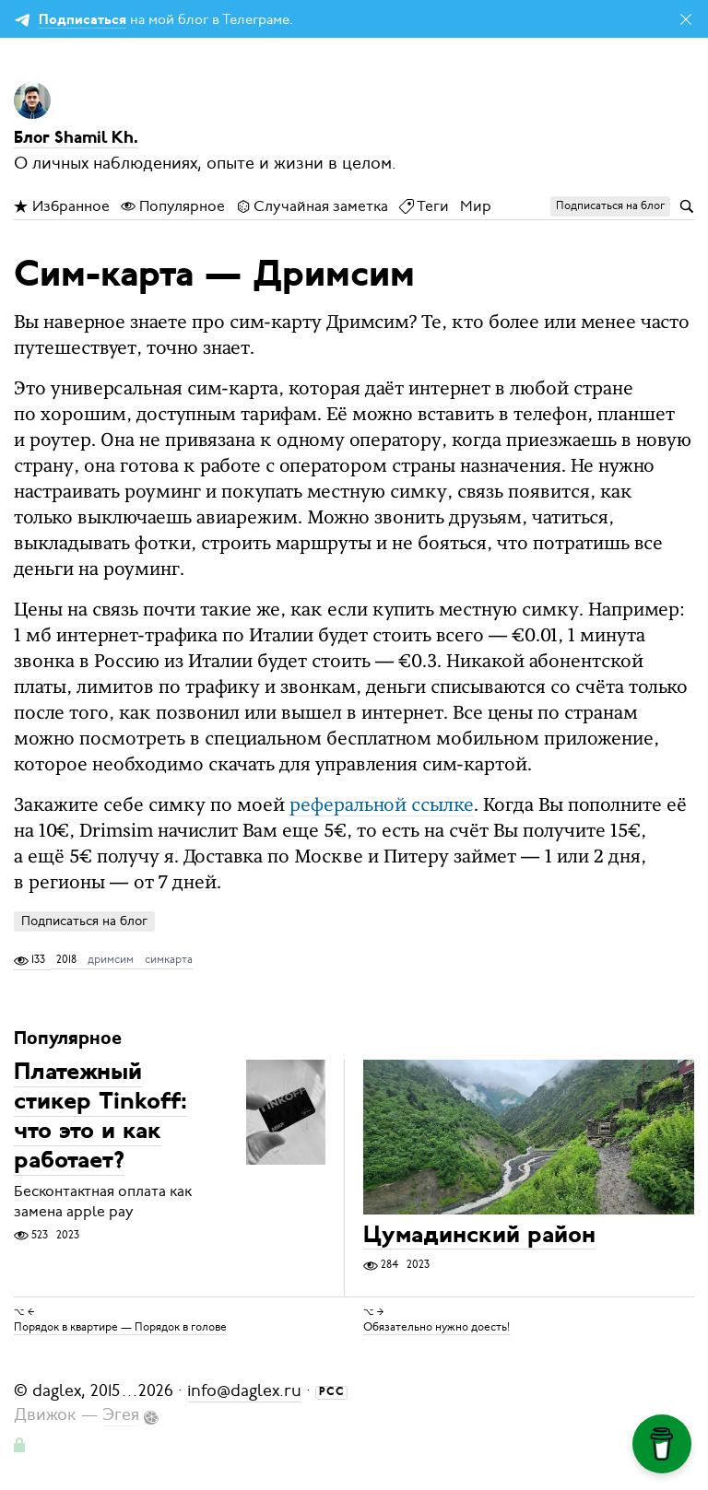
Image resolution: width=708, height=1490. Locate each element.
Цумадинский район (479, 1236)
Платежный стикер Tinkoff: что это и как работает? (100, 1118)
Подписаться (82, 21)
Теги (424, 206)
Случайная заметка (312, 206)
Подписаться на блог (84, 921)
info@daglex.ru (244, 1390)
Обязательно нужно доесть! (436, 1327)
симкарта (169, 959)
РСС (332, 1392)
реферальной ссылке (381, 806)
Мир (475, 206)
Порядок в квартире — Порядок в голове (120, 1327)
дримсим (111, 959)
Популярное (173, 206)
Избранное (62, 206)
